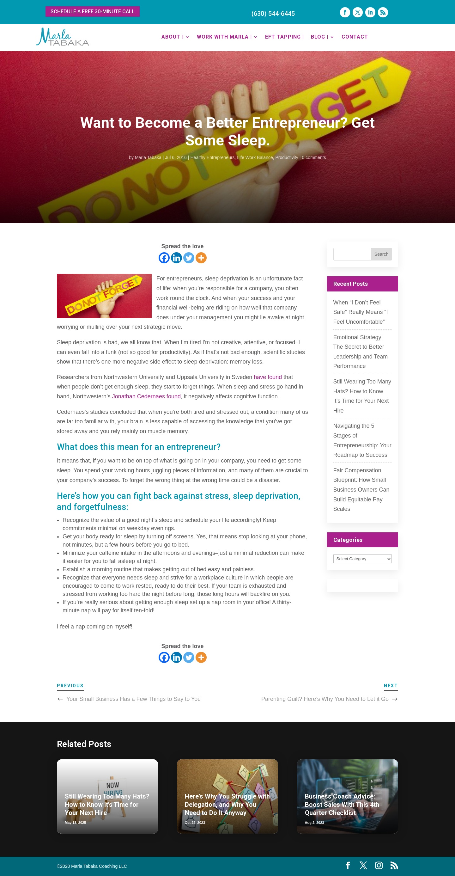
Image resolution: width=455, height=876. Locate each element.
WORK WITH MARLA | (224, 37)
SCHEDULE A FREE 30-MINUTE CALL (93, 12)
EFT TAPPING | (284, 37)
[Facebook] (164, 257)
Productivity (287, 157)
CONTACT (355, 37)
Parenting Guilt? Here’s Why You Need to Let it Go (325, 699)
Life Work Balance (255, 157)
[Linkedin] (176, 257)
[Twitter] (188, 257)
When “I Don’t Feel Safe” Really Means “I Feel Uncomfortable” (360, 312)
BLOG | (319, 37)
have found (267, 377)
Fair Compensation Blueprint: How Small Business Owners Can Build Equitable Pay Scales (361, 489)
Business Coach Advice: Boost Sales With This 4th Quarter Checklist (342, 805)
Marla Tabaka (148, 157)
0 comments (314, 157)
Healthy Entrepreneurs (213, 157)
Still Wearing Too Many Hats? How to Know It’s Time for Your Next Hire (107, 805)
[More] (201, 257)
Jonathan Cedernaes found (146, 396)
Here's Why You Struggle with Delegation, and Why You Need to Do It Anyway (227, 805)
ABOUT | (172, 37)
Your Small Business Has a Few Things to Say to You (133, 699)
